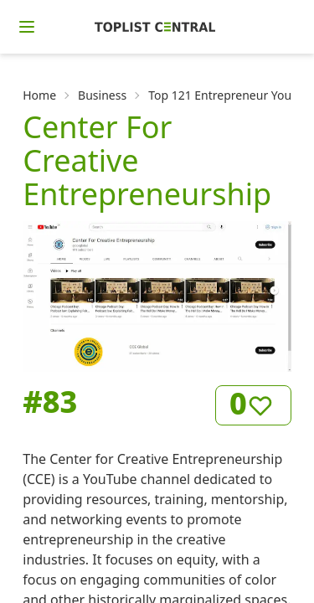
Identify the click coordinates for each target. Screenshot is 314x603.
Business (102, 95)
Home (39, 95)
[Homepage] (155, 27)
